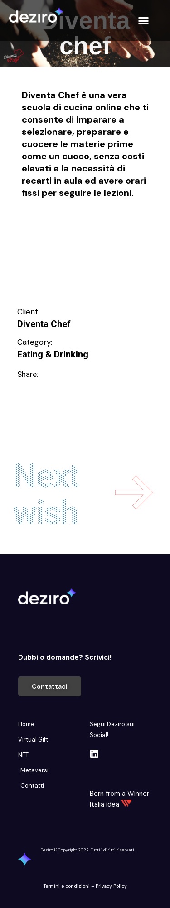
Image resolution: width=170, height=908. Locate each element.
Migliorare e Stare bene (64, 255)
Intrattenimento (48, 240)
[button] (143, 20)
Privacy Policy (111, 886)
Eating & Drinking (52, 354)
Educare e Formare (55, 225)
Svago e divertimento (60, 270)
